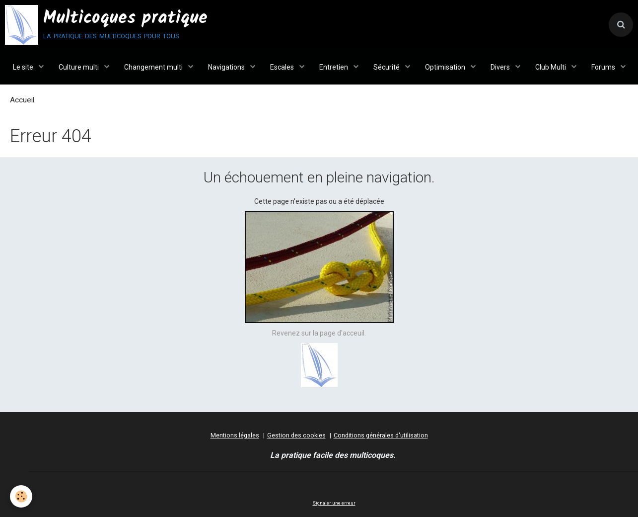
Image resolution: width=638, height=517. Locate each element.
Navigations (227, 67)
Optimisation (446, 67)
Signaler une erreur (334, 503)
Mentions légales (235, 435)
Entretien (334, 67)
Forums (604, 67)
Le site (24, 67)
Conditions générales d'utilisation (381, 435)
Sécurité (387, 67)
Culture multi (79, 67)
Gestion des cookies (296, 435)
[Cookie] (21, 496)
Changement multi (154, 67)
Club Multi (551, 67)
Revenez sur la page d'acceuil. (319, 333)
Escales (282, 67)
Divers (501, 67)
